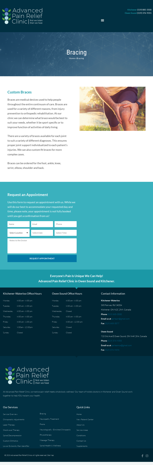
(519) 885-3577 (112, 323)
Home (72, 58)
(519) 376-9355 (114, 340)
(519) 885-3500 (114, 314)
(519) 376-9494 (112, 350)
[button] (102, 20)
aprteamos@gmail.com (121, 345)
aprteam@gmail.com (120, 318)
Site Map (50, 455)
